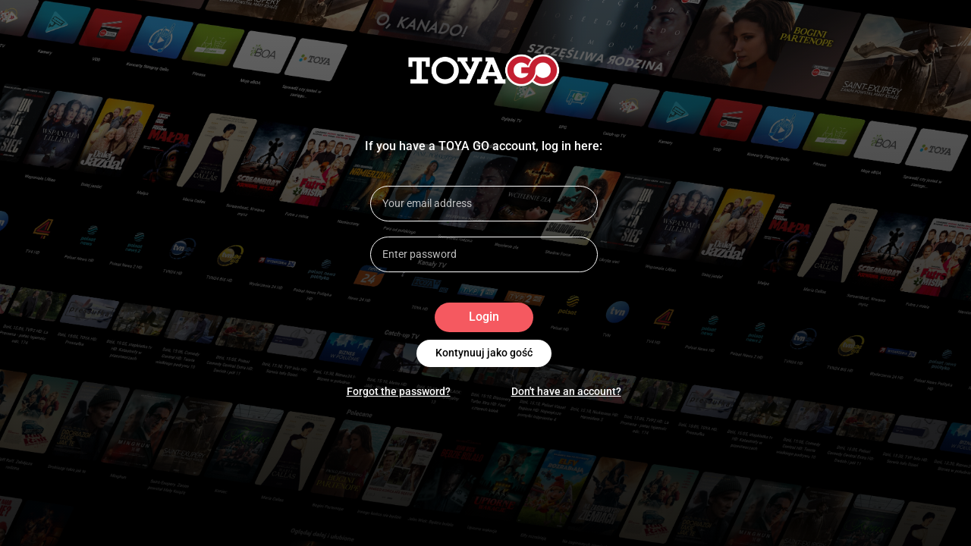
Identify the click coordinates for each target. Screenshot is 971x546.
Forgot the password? (399, 391)
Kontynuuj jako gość (483, 353)
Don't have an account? (566, 391)
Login (484, 317)
